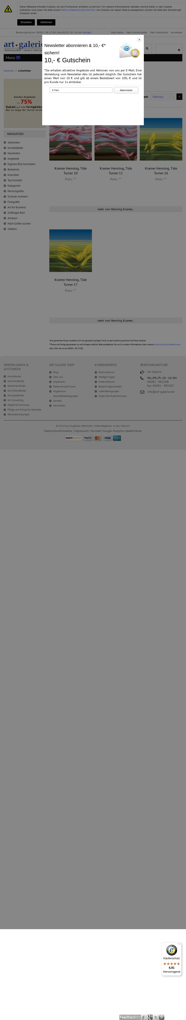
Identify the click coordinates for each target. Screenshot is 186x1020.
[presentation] (94, 102)
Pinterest (161, 1017)
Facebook (144, 1017)
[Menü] (179, 945)
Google (150, 1017)
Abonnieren (126, 90)
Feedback (130, 1017)
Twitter (156, 1017)
